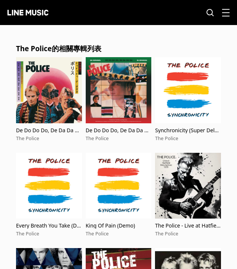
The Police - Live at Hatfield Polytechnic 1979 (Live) (188, 225)
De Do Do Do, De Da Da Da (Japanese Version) (49, 130)
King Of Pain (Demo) (110, 225)
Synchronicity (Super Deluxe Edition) (188, 130)
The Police (27, 138)
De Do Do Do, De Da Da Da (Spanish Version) (118, 130)
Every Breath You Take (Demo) (48, 225)
